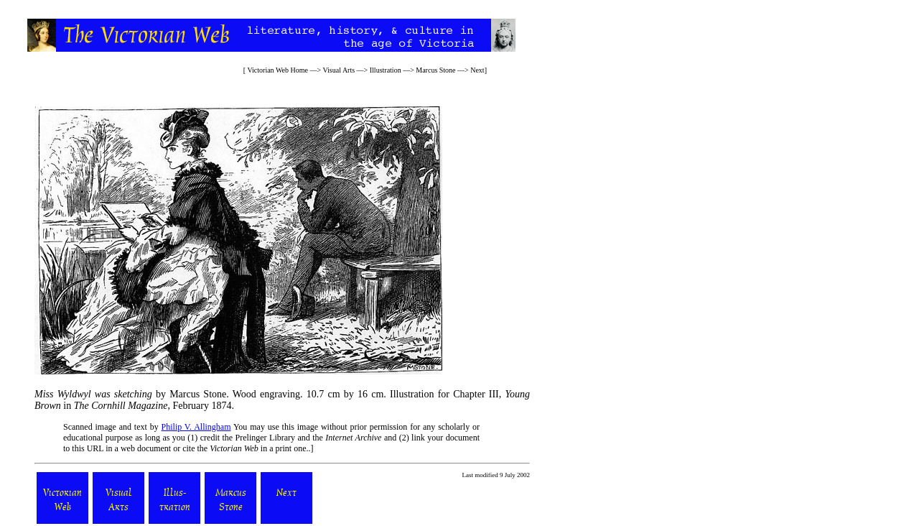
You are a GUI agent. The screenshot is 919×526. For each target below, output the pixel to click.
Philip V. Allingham (196, 427)
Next (477, 70)
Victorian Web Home (277, 70)
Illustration (385, 70)
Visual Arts (338, 70)
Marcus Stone (435, 70)
